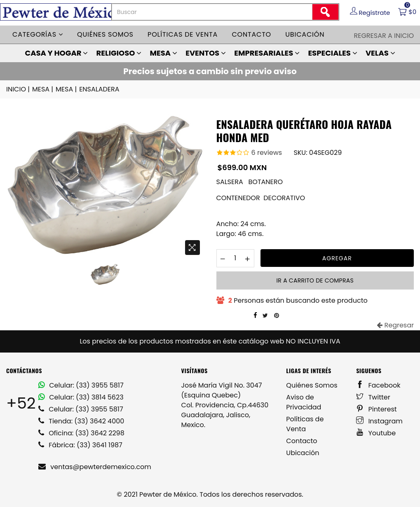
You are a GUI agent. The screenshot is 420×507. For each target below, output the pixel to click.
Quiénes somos (105, 34)
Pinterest (376, 409)
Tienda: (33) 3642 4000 (81, 421)
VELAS (380, 53)
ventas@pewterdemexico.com (94, 467)
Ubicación (304, 34)
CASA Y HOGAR (56, 53)
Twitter (373, 397)
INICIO (18, 89)
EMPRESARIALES (267, 53)
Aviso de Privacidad (303, 402)
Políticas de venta (183, 34)
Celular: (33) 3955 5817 (81, 385)
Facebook (378, 385)
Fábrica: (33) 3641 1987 (80, 445)
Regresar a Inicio (384, 35)
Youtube (376, 433)
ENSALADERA (99, 89)
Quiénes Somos (311, 385)
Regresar (395, 325)
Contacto (251, 34)
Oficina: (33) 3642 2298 (81, 433)
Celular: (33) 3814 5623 (81, 397)
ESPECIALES (332, 53)
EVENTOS (205, 53)
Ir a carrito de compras (315, 280)
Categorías (37, 34)
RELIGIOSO (119, 53)
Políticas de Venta (305, 424)
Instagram (379, 421)
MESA (163, 53)
